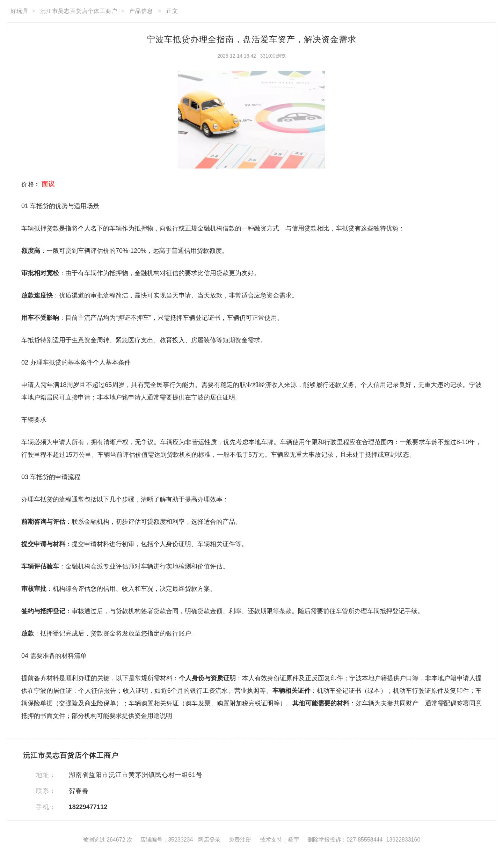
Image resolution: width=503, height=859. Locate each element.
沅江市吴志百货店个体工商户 (78, 11)
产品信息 (141, 11)
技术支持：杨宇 (279, 840)
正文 (172, 11)
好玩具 (19, 11)
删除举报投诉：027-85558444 (344, 840)
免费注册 (240, 840)
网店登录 (209, 840)
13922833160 (403, 840)
